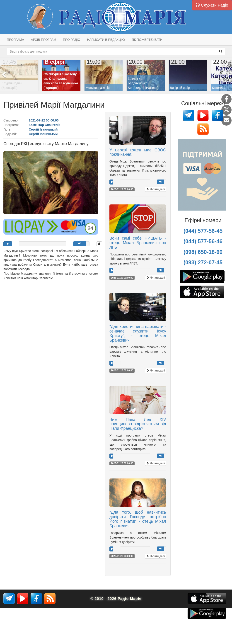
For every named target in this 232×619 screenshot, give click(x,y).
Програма (15, 39)
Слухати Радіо (212, 5)
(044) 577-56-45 (203, 231)
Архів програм (43, 39)
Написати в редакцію (106, 39)
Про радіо (71, 39)
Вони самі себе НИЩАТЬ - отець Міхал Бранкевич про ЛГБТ (137, 243)
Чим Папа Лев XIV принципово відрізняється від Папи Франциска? (137, 424)
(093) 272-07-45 (203, 262)
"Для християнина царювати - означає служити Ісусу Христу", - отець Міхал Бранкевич (137, 333)
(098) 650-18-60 (203, 252)
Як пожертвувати (147, 39)
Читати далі (155, 189)
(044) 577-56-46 (203, 241)
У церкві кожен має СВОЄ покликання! (137, 152)
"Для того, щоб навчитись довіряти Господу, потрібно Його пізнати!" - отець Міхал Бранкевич (137, 519)
